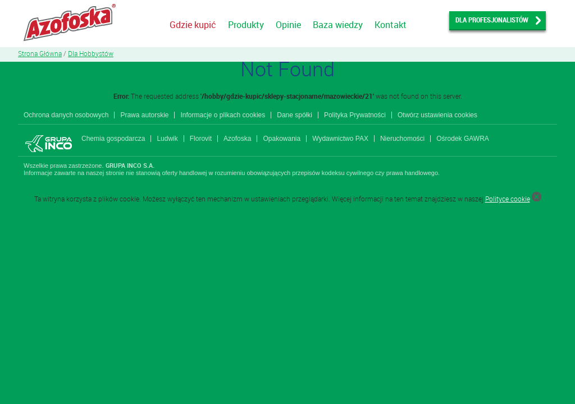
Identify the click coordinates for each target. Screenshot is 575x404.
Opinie (288, 25)
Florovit (201, 139)
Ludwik (167, 139)
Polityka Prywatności (355, 115)
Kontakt (391, 25)
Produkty (246, 25)
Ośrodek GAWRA (462, 139)
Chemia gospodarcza (113, 139)
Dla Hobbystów (90, 53)
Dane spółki (294, 115)
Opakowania (281, 139)
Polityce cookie (507, 198)
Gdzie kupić (193, 25)
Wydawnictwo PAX (340, 139)
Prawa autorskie (144, 115)
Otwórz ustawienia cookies (437, 115)
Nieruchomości (402, 139)
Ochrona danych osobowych (66, 115)
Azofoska (237, 139)
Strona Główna (40, 53)
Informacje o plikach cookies (222, 115)
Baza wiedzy (338, 25)
